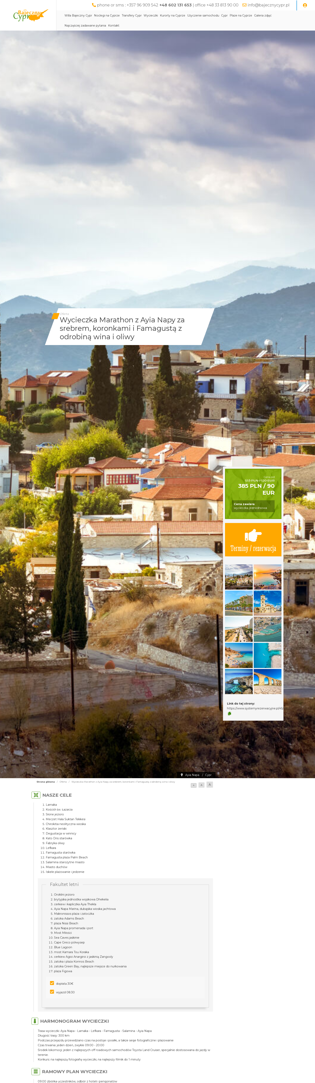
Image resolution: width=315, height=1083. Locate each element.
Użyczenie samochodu (203, 15)
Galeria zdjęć (263, 15)
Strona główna (46, 781)
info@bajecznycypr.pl (268, 5)
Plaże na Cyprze (241, 15)
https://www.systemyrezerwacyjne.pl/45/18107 (259, 708)
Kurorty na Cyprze (172, 15)
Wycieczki (151, 15)
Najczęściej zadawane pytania (85, 25)
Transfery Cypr (132, 15)
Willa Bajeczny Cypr (78, 15)
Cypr (224, 15)
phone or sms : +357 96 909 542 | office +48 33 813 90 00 (167, 5)
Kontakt (113, 25)
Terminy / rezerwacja (253, 539)
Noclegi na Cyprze (107, 15)
